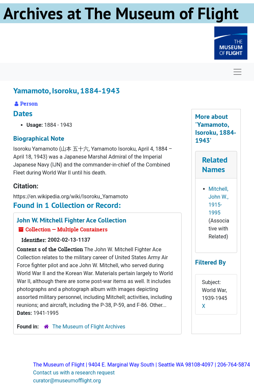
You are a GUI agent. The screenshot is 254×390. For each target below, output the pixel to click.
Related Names (215, 164)
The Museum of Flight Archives (88, 326)
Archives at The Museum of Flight (120, 13)
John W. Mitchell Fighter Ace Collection (71, 220)
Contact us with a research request (74, 372)
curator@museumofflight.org (67, 380)
